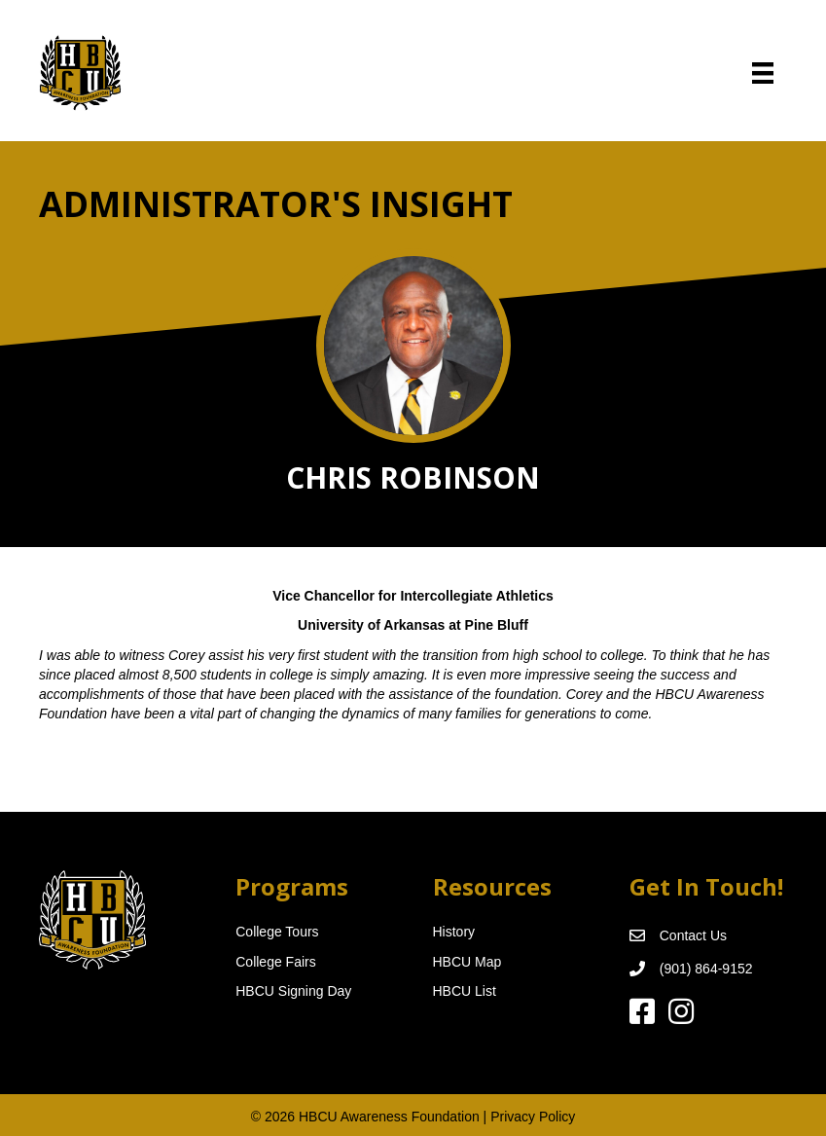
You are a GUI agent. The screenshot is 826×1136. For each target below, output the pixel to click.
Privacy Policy (532, 1116)
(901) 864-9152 (706, 968)
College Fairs (275, 962)
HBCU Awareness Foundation (389, 1116)
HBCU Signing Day (293, 991)
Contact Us (693, 935)
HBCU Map (467, 962)
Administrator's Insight (276, 204)
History (454, 931)
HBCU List (464, 991)
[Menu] (762, 73)
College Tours (276, 931)
